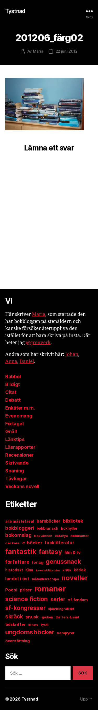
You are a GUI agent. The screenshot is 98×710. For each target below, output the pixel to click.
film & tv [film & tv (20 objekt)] (72, 552)
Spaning (14, 470)
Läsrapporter (20, 447)
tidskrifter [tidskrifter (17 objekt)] (15, 624)
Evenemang (18, 415)
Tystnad (15, 11)
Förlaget (14, 423)
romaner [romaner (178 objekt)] (50, 588)
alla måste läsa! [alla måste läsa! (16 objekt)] (19, 521)
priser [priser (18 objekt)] (26, 590)
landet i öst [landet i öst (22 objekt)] (17, 578)
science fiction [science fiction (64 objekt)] (26, 599)
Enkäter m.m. (20, 408)
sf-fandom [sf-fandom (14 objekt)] (78, 599)
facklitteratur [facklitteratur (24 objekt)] (59, 542)
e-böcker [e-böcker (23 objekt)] (32, 542)
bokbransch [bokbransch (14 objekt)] (47, 528)
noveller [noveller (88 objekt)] (74, 578)
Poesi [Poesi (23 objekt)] (11, 589)
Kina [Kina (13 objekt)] (29, 570)
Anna (11, 362)
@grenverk (38, 343)
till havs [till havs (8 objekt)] (33, 625)
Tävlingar (16, 478)
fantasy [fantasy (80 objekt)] (50, 552)
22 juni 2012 (67, 51)
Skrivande (16, 463)
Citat (10, 392)
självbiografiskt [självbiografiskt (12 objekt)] (61, 609)
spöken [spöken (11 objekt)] (47, 617)
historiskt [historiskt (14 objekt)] (14, 570)
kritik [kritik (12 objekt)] (66, 570)
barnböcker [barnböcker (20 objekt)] (48, 521)
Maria (38, 51)
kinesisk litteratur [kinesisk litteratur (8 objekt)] (48, 570)
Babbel (13, 376)
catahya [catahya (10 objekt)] (61, 536)
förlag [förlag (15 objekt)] (37, 562)
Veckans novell (22, 486)
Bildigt (12, 384)
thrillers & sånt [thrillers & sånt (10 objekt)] (67, 617)
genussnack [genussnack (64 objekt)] (63, 561)
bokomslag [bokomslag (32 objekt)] (18, 535)
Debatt (12, 400)
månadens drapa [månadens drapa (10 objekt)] (45, 579)
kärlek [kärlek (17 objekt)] (80, 569)
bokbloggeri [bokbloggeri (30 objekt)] (19, 528)
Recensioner (19, 455)
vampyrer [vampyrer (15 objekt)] (65, 633)
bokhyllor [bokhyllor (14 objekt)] (69, 528)
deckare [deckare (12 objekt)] (12, 543)
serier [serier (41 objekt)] (57, 599)
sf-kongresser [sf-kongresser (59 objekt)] (25, 607)
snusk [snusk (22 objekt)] (32, 616)
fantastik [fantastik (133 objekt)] (20, 551)
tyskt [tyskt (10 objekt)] (45, 625)
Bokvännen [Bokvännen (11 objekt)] (43, 536)
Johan (71, 354)
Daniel (27, 362)
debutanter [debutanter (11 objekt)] (79, 536)
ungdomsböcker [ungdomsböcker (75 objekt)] (30, 632)
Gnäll (11, 431)
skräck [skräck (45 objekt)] (14, 616)
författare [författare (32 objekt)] (17, 562)
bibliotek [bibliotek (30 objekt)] (73, 521)
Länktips (15, 439)
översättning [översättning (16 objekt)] (17, 641)
